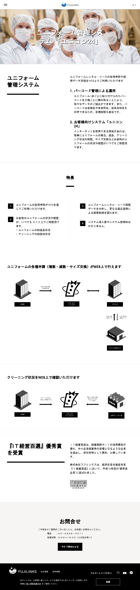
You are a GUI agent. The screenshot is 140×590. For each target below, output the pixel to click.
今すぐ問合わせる (70, 546)
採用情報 (56, 571)
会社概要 (44, 571)
